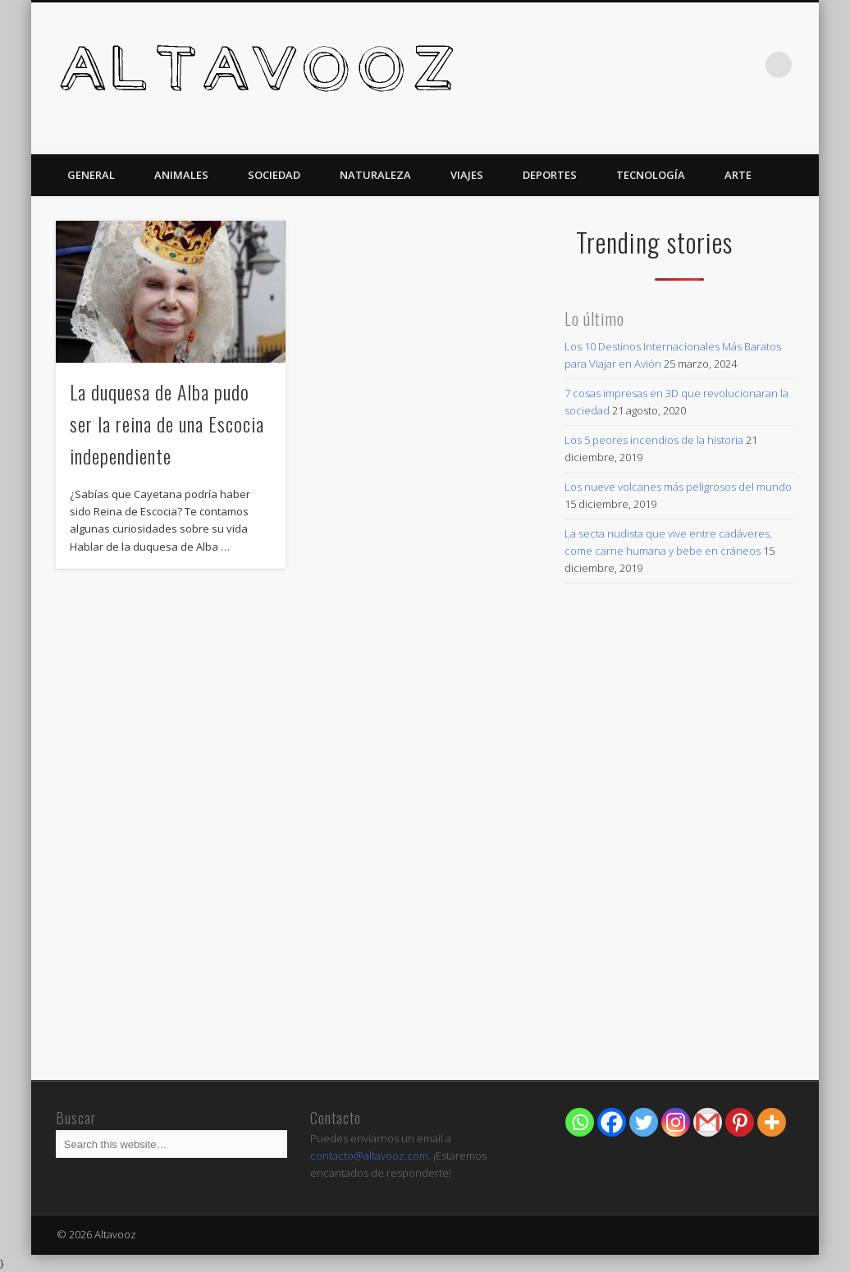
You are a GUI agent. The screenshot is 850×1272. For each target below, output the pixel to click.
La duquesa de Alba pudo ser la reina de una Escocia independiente (167, 423)
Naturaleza (375, 174)
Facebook (711, 65)
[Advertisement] (678, 952)
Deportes (550, 174)
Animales (181, 174)
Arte (738, 174)
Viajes (466, 174)
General (91, 174)
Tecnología (650, 174)
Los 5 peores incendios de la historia (653, 439)
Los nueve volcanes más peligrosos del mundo (678, 486)
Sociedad (274, 174)
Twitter (745, 65)
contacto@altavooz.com (369, 1155)
